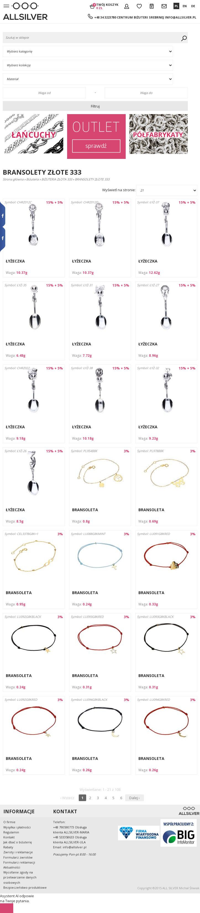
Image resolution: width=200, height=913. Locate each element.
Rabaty (8, 847)
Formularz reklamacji (19, 862)
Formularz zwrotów (18, 857)
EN (185, 6)
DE (193, 6)
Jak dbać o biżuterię (17, 842)
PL (176, 6)
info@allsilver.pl (180, 17)
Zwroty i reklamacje (18, 852)
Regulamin (11, 832)
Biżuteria (32, 179)
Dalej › (134, 797)
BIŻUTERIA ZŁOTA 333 (56, 179)
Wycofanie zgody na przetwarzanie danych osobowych (19, 877)
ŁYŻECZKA (15, 261)
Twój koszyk (107, 6)
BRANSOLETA (85, 509)
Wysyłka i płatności (17, 827)
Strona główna (13, 179)
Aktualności (11, 867)
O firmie (9, 822)
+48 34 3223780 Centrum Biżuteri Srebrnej (129, 17)
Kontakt (9, 837)
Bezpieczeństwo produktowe (25, 887)
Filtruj (95, 106)
